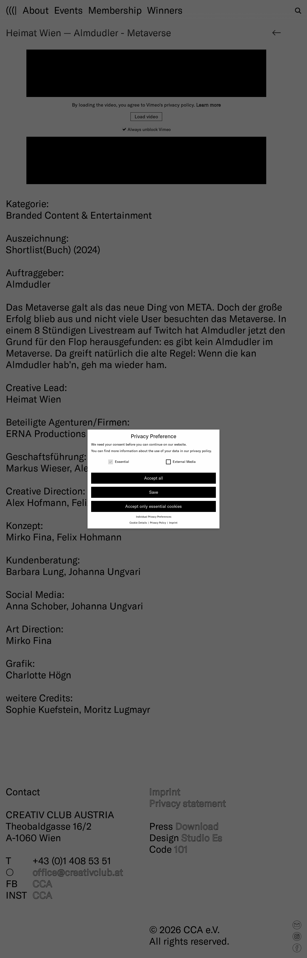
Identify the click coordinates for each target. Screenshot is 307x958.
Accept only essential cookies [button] (153, 506)
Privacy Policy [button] (158, 522)
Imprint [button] (173, 522)
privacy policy (200, 451)
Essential (118, 461)
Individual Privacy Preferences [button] (153, 516)
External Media (181, 461)
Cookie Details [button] (139, 522)
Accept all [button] (153, 478)
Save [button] (153, 492)
